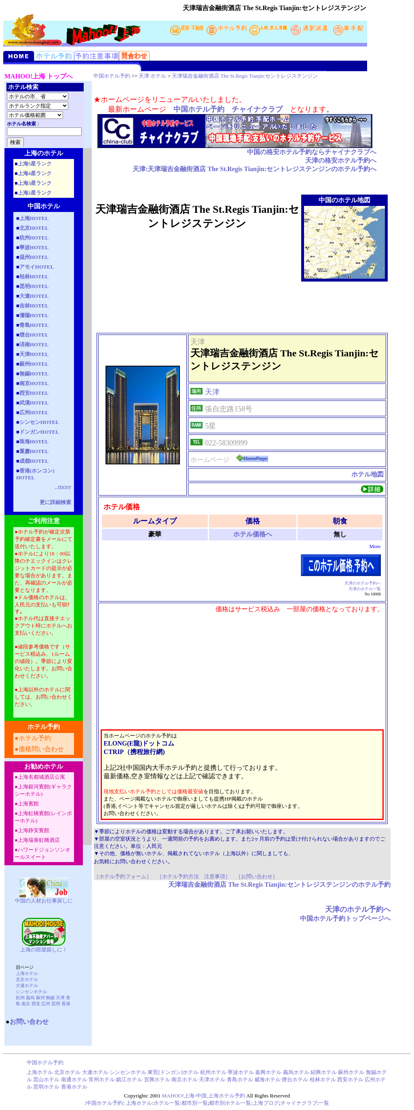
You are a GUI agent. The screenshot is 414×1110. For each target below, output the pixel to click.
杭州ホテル (213, 1072)
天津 (60, 997)
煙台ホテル (295, 1079)
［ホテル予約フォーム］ (123, 876)
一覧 (324, 1103)
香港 (65, 1003)
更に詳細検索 (55, 502)
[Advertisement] (242, 307)
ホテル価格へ (252, 534)
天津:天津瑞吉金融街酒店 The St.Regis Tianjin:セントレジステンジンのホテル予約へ (254, 168)
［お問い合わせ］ (257, 876)
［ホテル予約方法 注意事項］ (193, 876)
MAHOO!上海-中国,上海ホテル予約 (203, 1096)
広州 (45, 1003)
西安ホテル (350, 1079)
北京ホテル (27, 979)
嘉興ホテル (268, 1072)
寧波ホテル (241, 1072)
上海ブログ (266, 1103)
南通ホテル (75, 1079)
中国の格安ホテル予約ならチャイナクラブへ (311, 151)
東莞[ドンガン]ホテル (173, 1072)
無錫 (50, 997)
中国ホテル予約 (111, 76)
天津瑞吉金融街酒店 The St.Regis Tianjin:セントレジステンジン (245, 76)
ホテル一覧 (167, 1103)
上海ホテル (27, 973)
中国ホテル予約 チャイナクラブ (228, 109)
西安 (36, 1003)
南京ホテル (185, 1079)
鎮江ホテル (129, 1079)
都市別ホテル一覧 (230, 1103)
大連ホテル (27, 985)
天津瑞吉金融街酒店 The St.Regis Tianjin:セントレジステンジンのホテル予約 (279, 884)
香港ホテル (74, 1087)
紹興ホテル (323, 1072)
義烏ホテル (296, 1072)
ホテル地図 (367, 474)
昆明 (55, 1003)
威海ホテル (267, 1079)
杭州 (20, 997)
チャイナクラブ (299, 1103)
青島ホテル (240, 1079)
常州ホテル (102, 1079)
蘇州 (40, 997)
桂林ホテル (323, 1079)
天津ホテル (212, 1079)
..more (63, 486)
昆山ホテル (46, 1079)
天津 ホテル (152, 76)
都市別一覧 (195, 1103)
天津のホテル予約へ (362, 583)
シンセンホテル (31, 991)
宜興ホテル (157, 1079)
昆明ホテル (46, 1087)
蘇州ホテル (351, 1072)
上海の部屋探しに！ (44, 950)
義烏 (30, 997)
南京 (25, 1003)
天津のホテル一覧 (365, 589)
